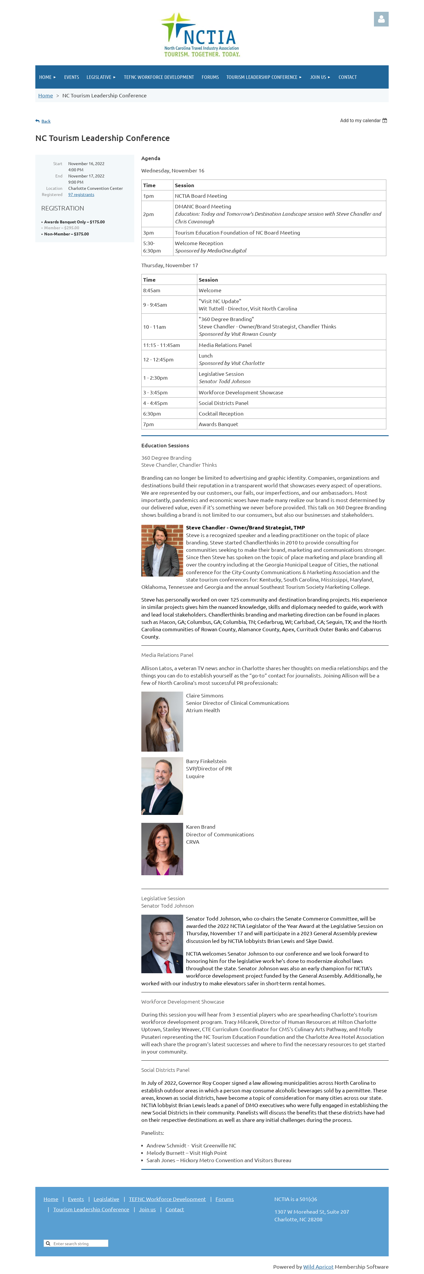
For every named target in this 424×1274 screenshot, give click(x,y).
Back (46, 121)
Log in (381, 19)
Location (54, 188)
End (58, 175)
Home (45, 95)
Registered (52, 194)
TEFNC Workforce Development (167, 1199)
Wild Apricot (318, 1266)
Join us (147, 1209)
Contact (174, 1209)
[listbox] (364, 120)
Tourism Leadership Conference (91, 1209)
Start (57, 163)
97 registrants (81, 194)
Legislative (106, 1199)
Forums (225, 1199)
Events (76, 1199)
